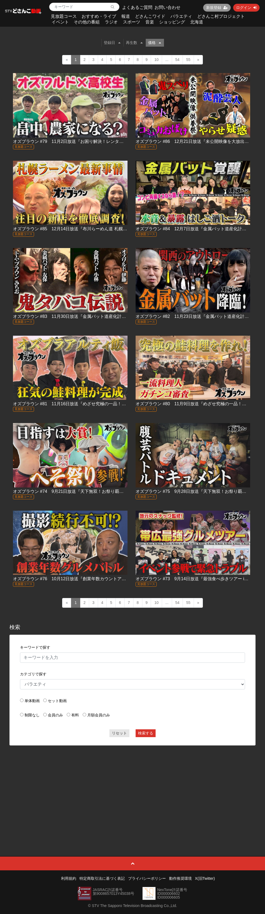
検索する (145, 733)
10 (156, 59)
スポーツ (131, 22)
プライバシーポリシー (147, 878)
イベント (60, 22)
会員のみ (55, 715)
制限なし (32, 715)
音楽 (149, 22)
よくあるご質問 (137, 7)
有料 (75, 715)
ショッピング (172, 22)
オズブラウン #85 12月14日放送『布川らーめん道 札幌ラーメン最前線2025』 (90, 228)
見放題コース (64, 16)
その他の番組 (87, 22)
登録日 (112, 42)
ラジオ (111, 22)
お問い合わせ (167, 7)
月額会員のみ (98, 715)
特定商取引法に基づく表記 (102, 878)
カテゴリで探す (33, 674)
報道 (125, 16)
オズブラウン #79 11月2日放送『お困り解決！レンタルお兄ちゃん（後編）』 (90, 141)
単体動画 (32, 701)
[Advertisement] (132, 788)
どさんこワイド (150, 16)
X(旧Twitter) (205, 878)
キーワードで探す (35, 647)
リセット (119, 733)
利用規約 (68, 878)
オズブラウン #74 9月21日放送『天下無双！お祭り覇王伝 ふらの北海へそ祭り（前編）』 (103, 491)
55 (188, 59)
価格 (154, 42)
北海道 (196, 22)
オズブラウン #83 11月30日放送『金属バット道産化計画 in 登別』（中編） (87, 316)
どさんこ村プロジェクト (221, 16)
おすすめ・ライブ (99, 16)
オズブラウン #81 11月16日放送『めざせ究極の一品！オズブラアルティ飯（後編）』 (97, 403)
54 (177, 59)
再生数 (134, 42)
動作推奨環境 (180, 878)
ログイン (246, 7)
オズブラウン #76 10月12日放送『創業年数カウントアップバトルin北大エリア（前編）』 (101, 578)
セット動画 (57, 701)
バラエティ (181, 16)
